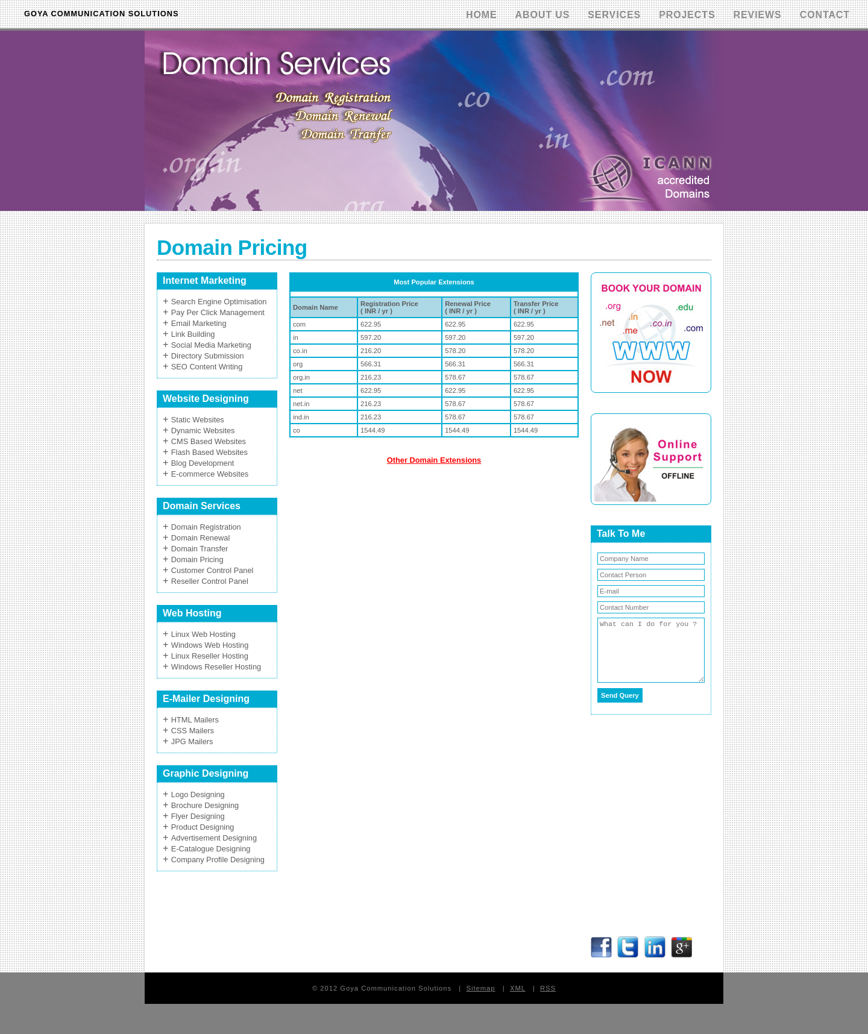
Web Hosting (192, 613)
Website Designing (206, 398)
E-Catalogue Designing (211, 848)
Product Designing (202, 827)
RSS (548, 988)
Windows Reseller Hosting (216, 666)
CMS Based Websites (208, 441)
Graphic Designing (205, 773)
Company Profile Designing (218, 859)
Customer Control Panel (212, 570)
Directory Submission (207, 355)
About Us (542, 15)
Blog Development (202, 463)
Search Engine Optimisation (219, 301)
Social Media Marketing (211, 344)
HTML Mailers (195, 719)
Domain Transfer (199, 548)
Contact (825, 15)
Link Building (193, 334)
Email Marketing (199, 323)
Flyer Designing (198, 816)
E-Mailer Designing (206, 699)
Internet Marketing (205, 280)
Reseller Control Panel (209, 581)
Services (614, 15)
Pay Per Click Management (218, 312)
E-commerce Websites (209, 473)
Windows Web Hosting (210, 645)
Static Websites (197, 419)
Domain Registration (206, 526)
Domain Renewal (200, 537)
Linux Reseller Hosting (209, 655)
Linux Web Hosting (203, 634)
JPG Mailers (192, 741)
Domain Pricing (197, 559)
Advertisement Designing (214, 837)
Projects (687, 15)
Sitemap (480, 988)
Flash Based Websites (209, 452)
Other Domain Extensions (434, 460)
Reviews (758, 15)
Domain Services (202, 506)
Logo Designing (198, 794)
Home (481, 15)
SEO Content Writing (207, 366)
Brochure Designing (205, 805)
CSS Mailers (192, 730)
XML (518, 988)
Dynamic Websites (203, 430)
